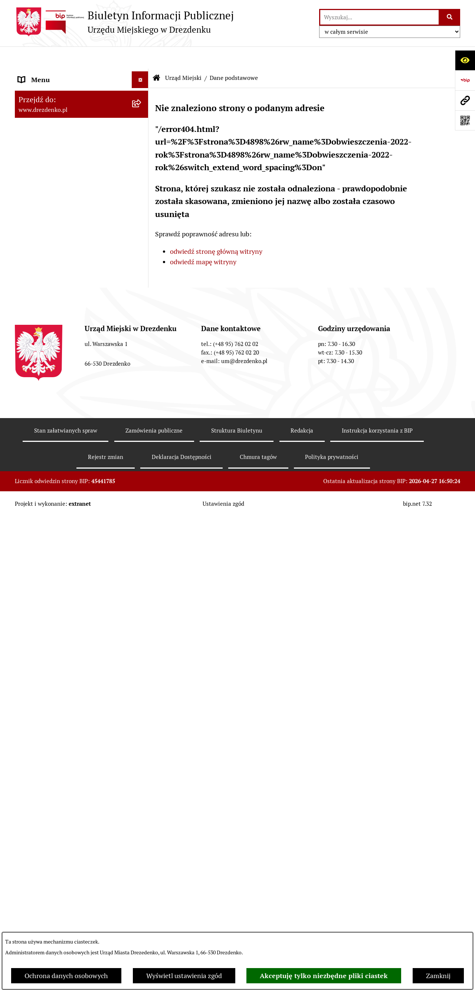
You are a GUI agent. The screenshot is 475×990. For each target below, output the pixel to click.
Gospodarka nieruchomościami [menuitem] (63, 490)
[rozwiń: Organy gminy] (141, 330)
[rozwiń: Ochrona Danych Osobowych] (141, 684)
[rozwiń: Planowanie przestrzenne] (141, 507)
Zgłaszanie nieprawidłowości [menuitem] (60, 718)
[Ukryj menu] (140, 57)
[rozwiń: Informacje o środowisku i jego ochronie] (141, 541)
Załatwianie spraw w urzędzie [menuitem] (61, 134)
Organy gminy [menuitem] (39, 330)
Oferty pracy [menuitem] (36, 567)
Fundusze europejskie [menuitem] (50, 474)
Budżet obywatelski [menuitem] (47, 397)
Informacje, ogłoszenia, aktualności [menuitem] (70, 117)
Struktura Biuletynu (236, 920)
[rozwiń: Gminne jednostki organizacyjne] (141, 280)
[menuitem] (81, 172)
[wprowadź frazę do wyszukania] (379, 17)
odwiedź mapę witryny (203, 240)
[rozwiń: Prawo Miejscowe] (141, 347)
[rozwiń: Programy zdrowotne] (141, 651)
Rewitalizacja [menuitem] (37, 524)
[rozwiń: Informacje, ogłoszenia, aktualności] (141, 117)
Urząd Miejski (183, 55)
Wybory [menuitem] (29, 584)
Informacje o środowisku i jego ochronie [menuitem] (63, 546)
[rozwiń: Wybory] (141, 584)
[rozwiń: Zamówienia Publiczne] (141, 457)
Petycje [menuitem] (28, 634)
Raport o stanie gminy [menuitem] (50, 380)
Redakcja (302, 920)
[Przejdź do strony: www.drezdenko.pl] (465, 100)
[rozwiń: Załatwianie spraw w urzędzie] (141, 134)
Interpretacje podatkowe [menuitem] (54, 414)
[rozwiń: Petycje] (141, 634)
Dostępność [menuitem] (35, 701)
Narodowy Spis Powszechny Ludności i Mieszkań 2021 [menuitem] (75, 79)
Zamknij (438, 975)
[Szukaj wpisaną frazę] (450, 17)
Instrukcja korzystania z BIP (377, 920)
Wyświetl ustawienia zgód (184, 975)
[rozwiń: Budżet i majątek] (141, 363)
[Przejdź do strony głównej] (124, 21)
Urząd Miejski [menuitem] (38, 151)
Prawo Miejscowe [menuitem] (43, 347)
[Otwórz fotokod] (465, 120)
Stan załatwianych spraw (65, 920)
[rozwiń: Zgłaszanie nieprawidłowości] (141, 718)
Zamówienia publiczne (154, 920)
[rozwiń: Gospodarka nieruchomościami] (141, 490)
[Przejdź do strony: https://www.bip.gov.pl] (465, 80)
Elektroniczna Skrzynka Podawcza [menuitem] (68, 601)
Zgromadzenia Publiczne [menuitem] (54, 618)
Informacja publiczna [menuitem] (49, 735)
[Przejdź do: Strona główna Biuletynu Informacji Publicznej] (157, 56)
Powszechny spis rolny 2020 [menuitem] (59, 668)
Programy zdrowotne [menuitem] (49, 651)
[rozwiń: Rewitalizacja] (141, 524)
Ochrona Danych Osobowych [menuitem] (61, 684)
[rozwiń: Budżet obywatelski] (141, 397)
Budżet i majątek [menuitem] (43, 363)
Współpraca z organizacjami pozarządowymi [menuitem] (59, 435)
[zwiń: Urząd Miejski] (141, 151)
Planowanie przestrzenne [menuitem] (56, 507)
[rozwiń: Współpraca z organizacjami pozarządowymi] (141, 430)
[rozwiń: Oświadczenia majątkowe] (141, 258)
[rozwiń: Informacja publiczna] (141, 735)
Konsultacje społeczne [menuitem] (51, 101)
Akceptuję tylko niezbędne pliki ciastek (324, 975)
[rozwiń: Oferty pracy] (141, 567)
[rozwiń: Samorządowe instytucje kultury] (141, 301)
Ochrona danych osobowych (66, 975)
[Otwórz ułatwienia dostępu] (465, 60)
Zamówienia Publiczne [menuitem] (51, 457)
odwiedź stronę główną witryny (216, 229)
